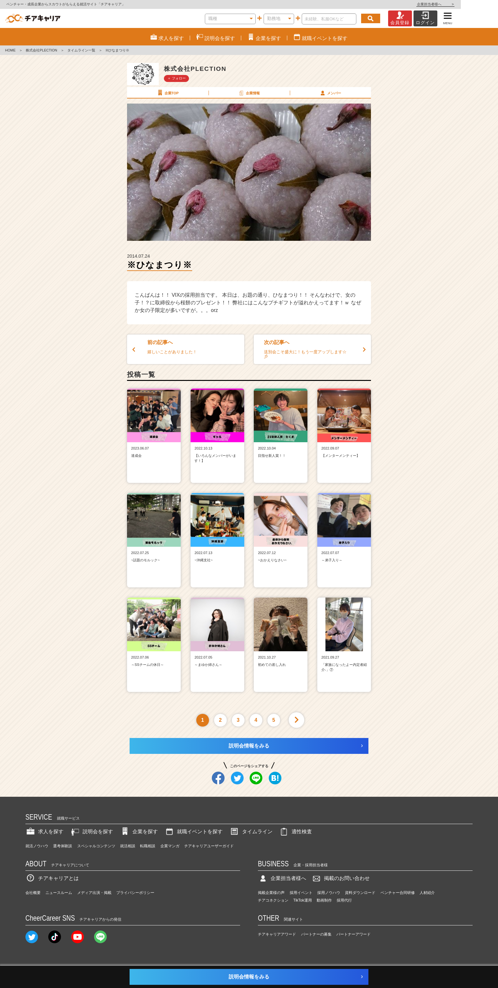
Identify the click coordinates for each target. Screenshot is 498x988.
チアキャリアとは (52, 878)
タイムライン (251, 831)
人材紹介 (427, 892)
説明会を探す (91, 831)
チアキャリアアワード (277, 934)
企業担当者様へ (472, 4)
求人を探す (44, 831)
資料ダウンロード (360, 892)
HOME (10, 50)
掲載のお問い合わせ (340, 878)
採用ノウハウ (328, 892)
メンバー (330, 93)
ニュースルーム (58, 892)
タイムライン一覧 (81, 50)
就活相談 (127, 846)
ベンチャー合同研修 (397, 892)
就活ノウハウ (36, 846)
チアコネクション (273, 900)
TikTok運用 (302, 900)
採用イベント (301, 892)
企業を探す (139, 831)
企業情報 (249, 93)
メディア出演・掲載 (94, 892)
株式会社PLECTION (41, 50)
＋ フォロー (176, 78)
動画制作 (324, 900)
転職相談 (147, 846)
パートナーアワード (353, 934)
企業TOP (167, 93)
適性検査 (295, 831)
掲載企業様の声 (271, 892)
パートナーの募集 (316, 934)
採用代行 (344, 900)
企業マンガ (169, 846)
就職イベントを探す (193, 831)
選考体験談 (62, 846)
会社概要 (33, 892)
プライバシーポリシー (135, 892)
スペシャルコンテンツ (96, 846)
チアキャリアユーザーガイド (209, 846)
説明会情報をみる (249, 745)
